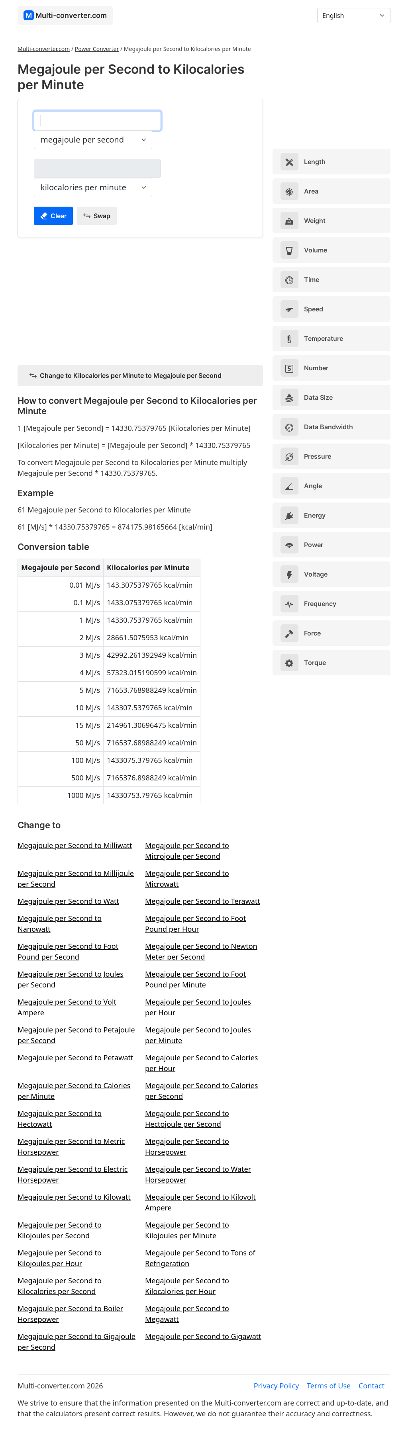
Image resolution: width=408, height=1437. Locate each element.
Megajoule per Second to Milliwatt (75, 845)
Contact (371, 1385)
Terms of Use (329, 1385)
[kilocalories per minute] (97, 168)
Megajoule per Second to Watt (68, 901)
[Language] (353, 15)
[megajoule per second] (97, 120)
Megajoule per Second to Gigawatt (203, 1336)
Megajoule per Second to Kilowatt (74, 1197)
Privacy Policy (276, 1385)
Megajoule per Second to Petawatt (75, 1057)
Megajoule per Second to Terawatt (202, 901)
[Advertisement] (140, 299)
